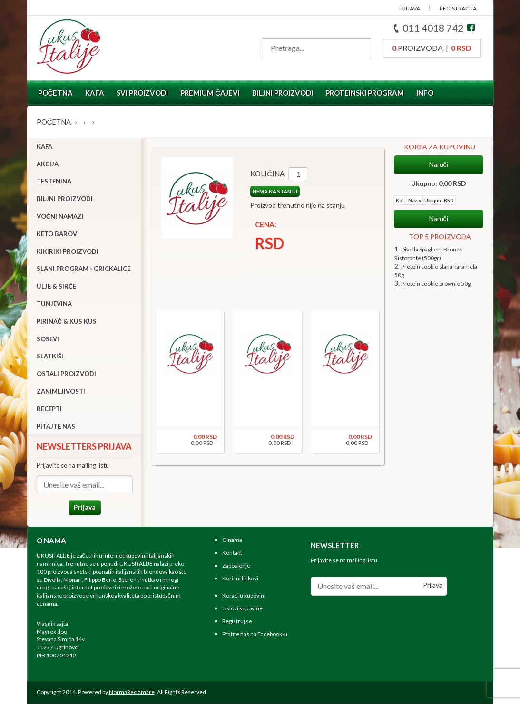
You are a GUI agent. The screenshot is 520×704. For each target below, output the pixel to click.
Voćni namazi (60, 217)
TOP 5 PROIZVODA (440, 236)
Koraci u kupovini (243, 596)
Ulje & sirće (56, 286)
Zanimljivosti (61, 391)
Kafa (94, 92)
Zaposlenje (236, 565)
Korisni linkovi (240, 578)
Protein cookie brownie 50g (436, 283)
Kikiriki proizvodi (67, 251)
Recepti (49, 409)
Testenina (54, 181)
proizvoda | (431, 47)
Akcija (48, 164)
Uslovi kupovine (242, 609)
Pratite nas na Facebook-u (254, 634)
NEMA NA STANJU (274, 191)
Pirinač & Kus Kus (67, 322)
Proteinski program (364, 92)
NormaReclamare (132, 692)
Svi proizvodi (142, 92)
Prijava (84, 507)
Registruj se (237, 622)
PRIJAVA (409, 8)
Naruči (438, 164)
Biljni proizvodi (282, 92)
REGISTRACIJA (458, 8)
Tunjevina (54, 304)
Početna (55, 92)
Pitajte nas (56, 426)
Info (424, 92)
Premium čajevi (210, 92)
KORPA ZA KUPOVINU (439, 147)
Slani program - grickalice (83, 269)
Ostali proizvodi (66, 374)
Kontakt (232, 553)
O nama (232, 540)
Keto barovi (58, 234)
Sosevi (48, 339)
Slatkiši (50, 356)
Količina (266, 173)
